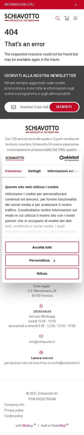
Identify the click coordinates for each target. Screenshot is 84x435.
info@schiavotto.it (42, 342)
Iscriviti (64, 107)
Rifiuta (42, 273)
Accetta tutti (42, 247)
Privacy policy (14, 410)
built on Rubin (54, 425)
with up (26, 425)
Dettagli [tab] (34, 171)
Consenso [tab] (13, 171)
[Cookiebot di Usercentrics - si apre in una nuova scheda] (60, 158)
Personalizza (42, 260)
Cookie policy (13, 416)
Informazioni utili (19, 4)
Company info (14, 404)
